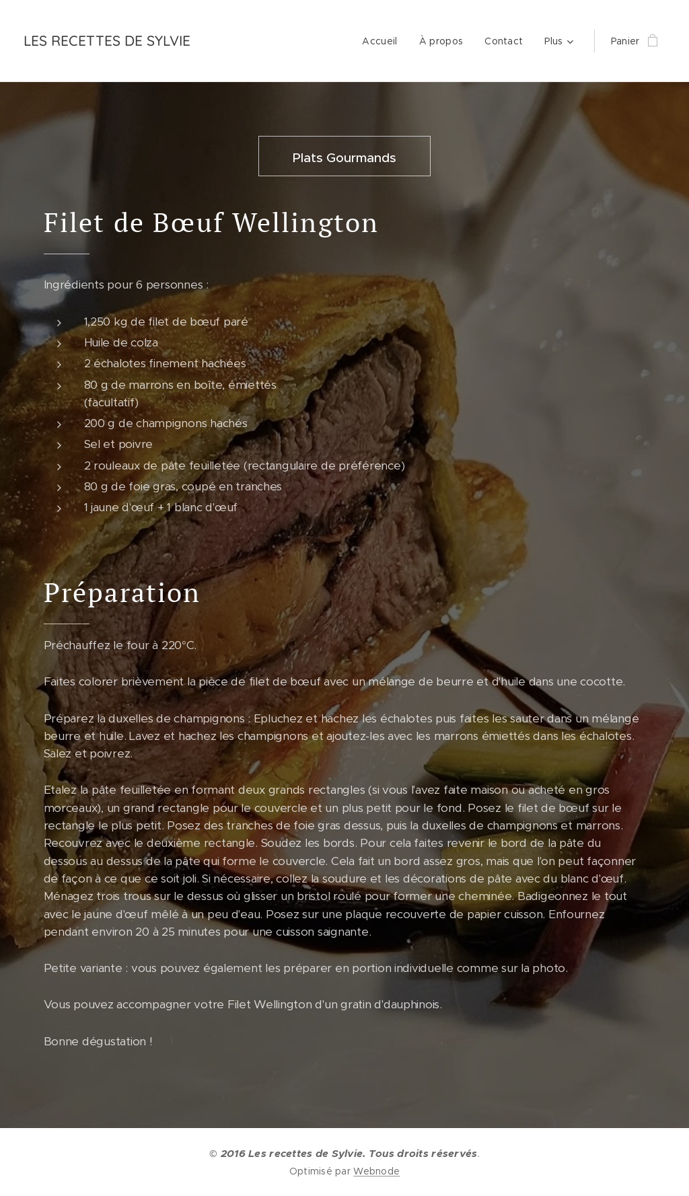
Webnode (376, 1171)
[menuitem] (383, 41)
